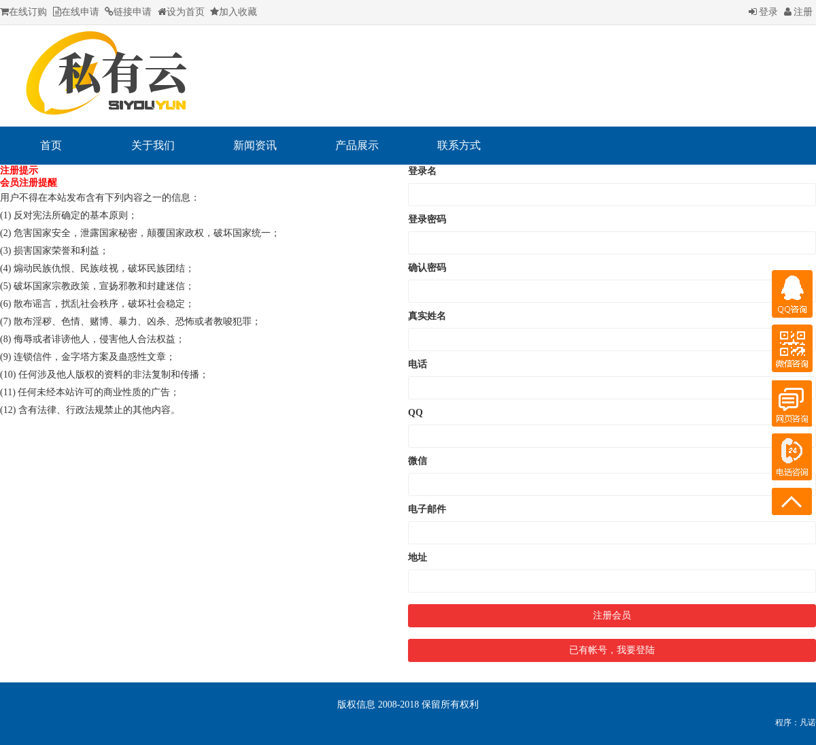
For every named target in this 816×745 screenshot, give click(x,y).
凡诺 (808, 722)
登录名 (422, 171)
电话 (417, 364)
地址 (417, 557)
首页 (51, 145)
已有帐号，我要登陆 (612, 650)
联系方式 (459, 145)
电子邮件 (427, 509)
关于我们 (153, 145)
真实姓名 (427, 316)
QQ (415, 413)
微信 (417, 461)
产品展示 (357, 145)
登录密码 (427, 219)
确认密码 (427, 268)
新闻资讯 (255, 145)
